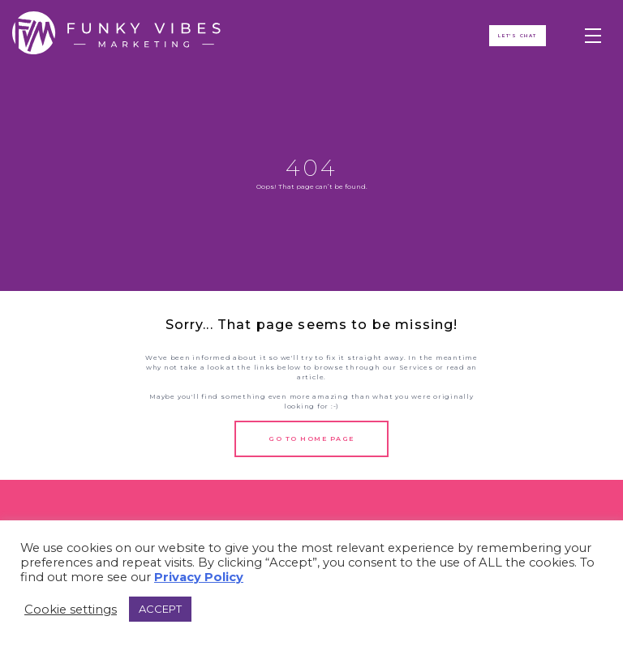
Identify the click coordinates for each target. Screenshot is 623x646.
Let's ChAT (518, 37)
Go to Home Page (311, 438)
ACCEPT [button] (160, 608)
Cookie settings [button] (70, 609)
